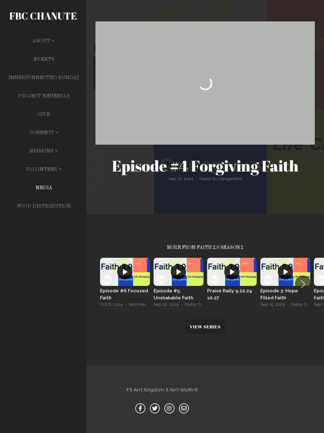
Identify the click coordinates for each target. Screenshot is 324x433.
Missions (43, 151)
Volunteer (44, 169)
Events (43, 59)
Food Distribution (44, 206)
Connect (43, 133)
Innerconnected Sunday (44, 78)
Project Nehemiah (44, 96)
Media (43, 188)
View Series (205, 327)
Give (44, 114)
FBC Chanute (43, 15)
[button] (303, 284)
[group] (125, 284)
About (43, 41)
